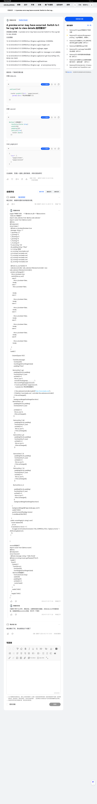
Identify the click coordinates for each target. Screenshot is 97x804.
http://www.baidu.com (42, 391)
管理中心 (85, 5)
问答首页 (10, 10)
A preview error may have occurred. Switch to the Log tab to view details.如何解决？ (34, 10)
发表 (54, 704)
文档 (79, 5)
